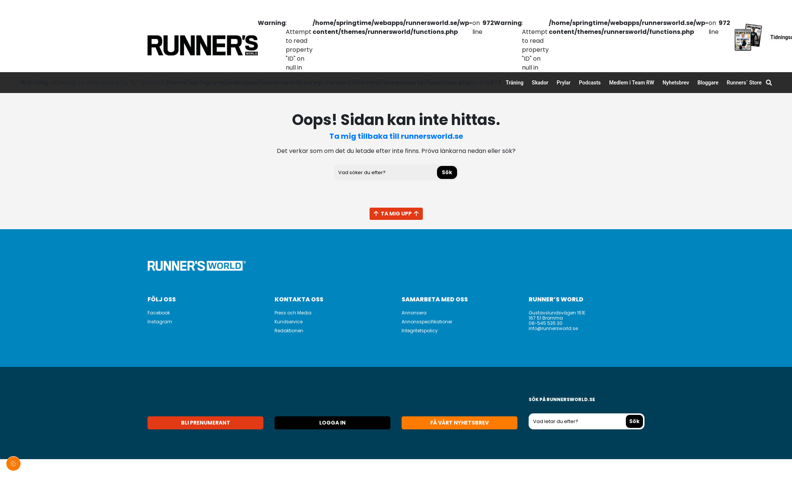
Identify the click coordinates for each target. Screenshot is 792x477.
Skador (540, 83)
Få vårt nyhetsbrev (459, 422)
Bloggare (707, 83)
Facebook (159, 313)
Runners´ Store (744, 83)
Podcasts (590, 83)
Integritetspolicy (420, 330)
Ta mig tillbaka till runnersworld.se (396, 136)
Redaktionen (289, 330)
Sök (447, 172)
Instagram (160, 321)
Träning (515, 83)
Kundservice (288, 321)
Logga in (332, 422)
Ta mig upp (396, 213)
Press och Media (293, 313)
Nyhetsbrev (675, 83)
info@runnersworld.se (553, 328)
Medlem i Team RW (631, 83)
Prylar (563, 83)
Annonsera (414, 313)
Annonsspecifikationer (427, 321)
